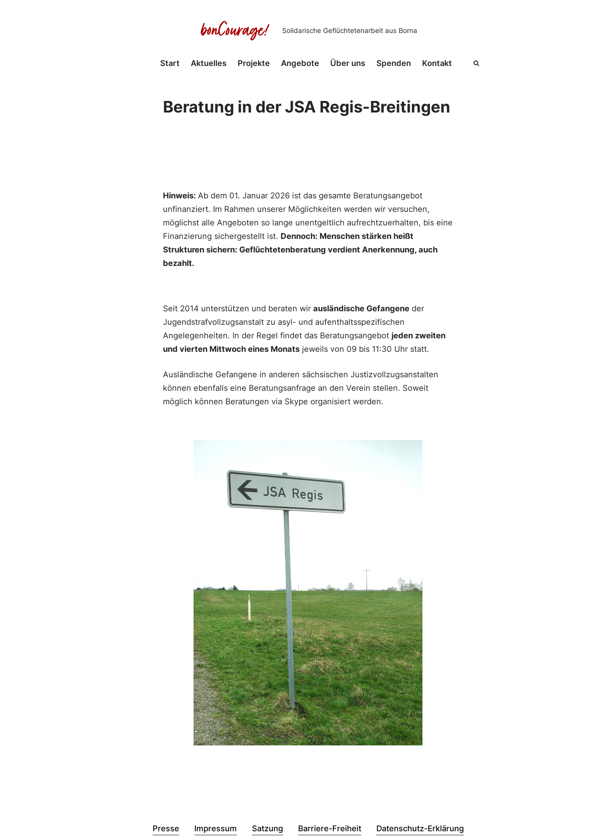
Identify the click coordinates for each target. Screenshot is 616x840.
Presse (166, 828)
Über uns (347, 63)
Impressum (215, 828)
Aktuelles (209, 63)
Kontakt (437, 63)
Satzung (267, 828)
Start (170, 63)
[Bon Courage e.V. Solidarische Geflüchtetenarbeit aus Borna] (308, 31)
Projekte (254, 63)
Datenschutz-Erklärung (420, 828)
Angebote (300, 63)
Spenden (393, 63)
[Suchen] (476, 63)
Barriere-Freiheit (329, 828)
